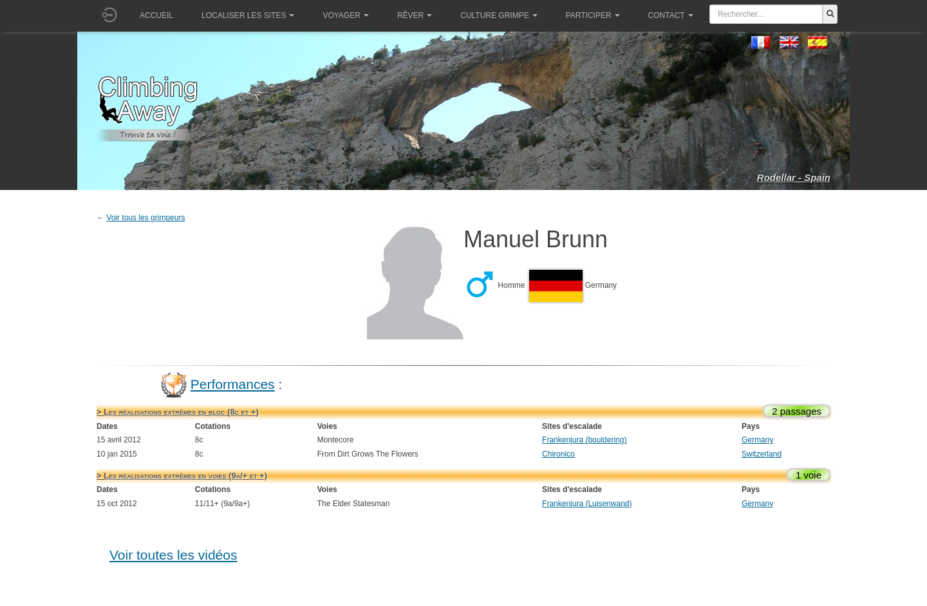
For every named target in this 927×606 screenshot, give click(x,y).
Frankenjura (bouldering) (584, 439)
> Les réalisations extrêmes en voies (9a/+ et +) (182, 475)
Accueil (156, 15)
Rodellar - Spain (793, 177)
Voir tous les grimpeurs (145, 217)
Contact (670, 15)
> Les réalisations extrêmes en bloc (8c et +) (178, 412)
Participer (593, 15)
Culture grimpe (498, 15)
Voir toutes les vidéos (173, 554)
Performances (233, 384)
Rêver (414, 15)
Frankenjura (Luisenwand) (587, 503)
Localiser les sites (247, 15)
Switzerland (762, 454)
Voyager (345, 15)
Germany (757, 439)
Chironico (558, 454)
